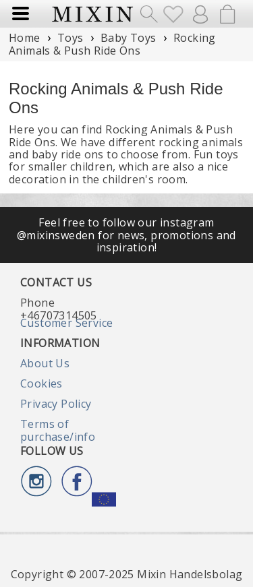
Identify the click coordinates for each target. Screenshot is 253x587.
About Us (44, 363)
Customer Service (66, 322)
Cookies (41, 383)
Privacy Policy (56, 403)
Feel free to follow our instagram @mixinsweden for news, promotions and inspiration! (126, 235)
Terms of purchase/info (57, 429)
